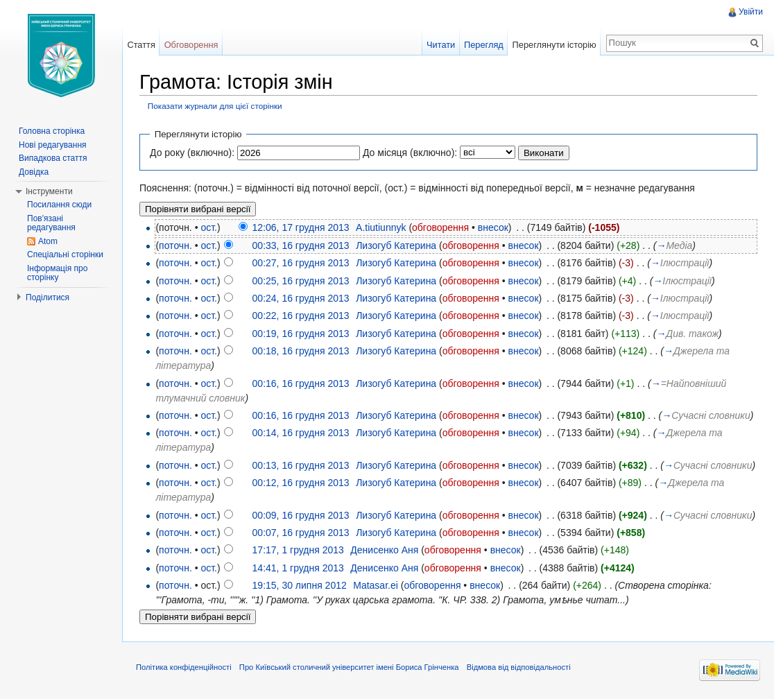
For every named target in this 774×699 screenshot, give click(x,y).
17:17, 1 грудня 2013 (298, 549)
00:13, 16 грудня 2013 (301, 465)
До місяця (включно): (410, 152)
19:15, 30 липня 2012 (299, 585)
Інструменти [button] (49, 191)
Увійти (751, 12)
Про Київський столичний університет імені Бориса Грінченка (349, 667)
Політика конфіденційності (184, 667)
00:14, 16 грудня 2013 (301, 432)
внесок (493, 227)
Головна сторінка (52, 131)
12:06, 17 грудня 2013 (301, 227)
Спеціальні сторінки (65, 254)
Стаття (141, 45)
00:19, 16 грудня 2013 (301, 333)
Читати (441, 45)
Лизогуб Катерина (396, 245)
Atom (48, 241)
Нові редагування (53, 145)
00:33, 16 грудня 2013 (301, 245)
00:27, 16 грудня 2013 (301, 262)
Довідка (34, 172)
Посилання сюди (59, 204)
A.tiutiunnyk (381, 227)
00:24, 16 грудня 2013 (301, 298)
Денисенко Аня (384, 549)
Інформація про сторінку (57, 273)
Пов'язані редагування (51, 223)
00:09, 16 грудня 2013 (301, 515)
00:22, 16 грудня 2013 (301, 315)
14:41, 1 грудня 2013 (298, 567)
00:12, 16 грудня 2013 (301, 482)
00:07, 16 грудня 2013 (301, 532)
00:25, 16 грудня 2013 (301, 280)
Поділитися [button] (47, 297)
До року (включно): (192, 152)
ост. (208, 227)
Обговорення (191, 45)
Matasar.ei (375, 585)
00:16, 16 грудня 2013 (301, 383)
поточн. (175, 245)
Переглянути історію (554, 45)
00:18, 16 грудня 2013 (301, 350)
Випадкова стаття (53, 158)
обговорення (440, 227)
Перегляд (484, 45)
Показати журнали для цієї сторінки (215, 105)
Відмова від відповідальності (519, 667)
